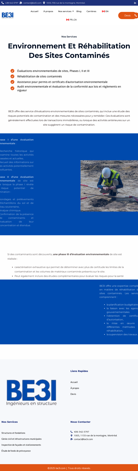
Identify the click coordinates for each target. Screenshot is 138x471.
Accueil (34, 11)
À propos (48, 11)
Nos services (65, 11)
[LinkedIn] (135, 3)
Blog (78, 11)
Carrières (91, 11)
